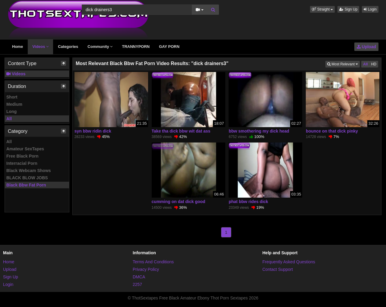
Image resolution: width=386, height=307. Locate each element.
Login (370, 9)
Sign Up (348, 9)
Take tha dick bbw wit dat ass (181, 131)
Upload (366, 46)
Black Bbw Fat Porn (26, 185)
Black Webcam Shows (28, 170)
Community (99, 46)
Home (17, 46)
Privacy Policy (146, 269)
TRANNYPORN (136, 46)
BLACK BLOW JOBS (27, 177)
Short (11, 97)
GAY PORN (169, 46)
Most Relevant (343, 63)
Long (11, 111)
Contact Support (277, 269)
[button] (322, 9)
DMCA (139, 276)
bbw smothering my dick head (259, 131)
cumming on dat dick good (178, 201)
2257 (137, 284)
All (9, 118)
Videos (40, 46)
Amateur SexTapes (25, 148)
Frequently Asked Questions (288, 261)
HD (373, 64)
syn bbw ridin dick (92, 131)
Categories (68, 46)
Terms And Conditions (153, 261)
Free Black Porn (22, 156)
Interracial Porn (21, 163)
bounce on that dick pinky (332, 131)
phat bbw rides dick (248, 201)
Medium (14, 104)
